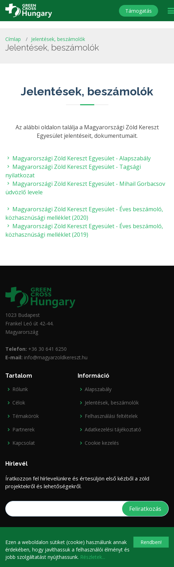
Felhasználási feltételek (111, 416)
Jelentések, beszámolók (58, 39)
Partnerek (23, 429)
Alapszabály (98, 389)
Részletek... (92, 557)
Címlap (13, 39)
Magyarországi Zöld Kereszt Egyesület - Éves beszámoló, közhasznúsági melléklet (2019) (84, 230)
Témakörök (25, 416)
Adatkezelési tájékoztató (113, 429)
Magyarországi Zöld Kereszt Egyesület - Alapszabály (78, 158)
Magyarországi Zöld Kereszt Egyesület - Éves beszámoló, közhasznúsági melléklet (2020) (84, 213)
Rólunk (20, 389)
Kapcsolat (23, 443)
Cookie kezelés (102, 443)
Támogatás (138, 10)
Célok (18, 402)
